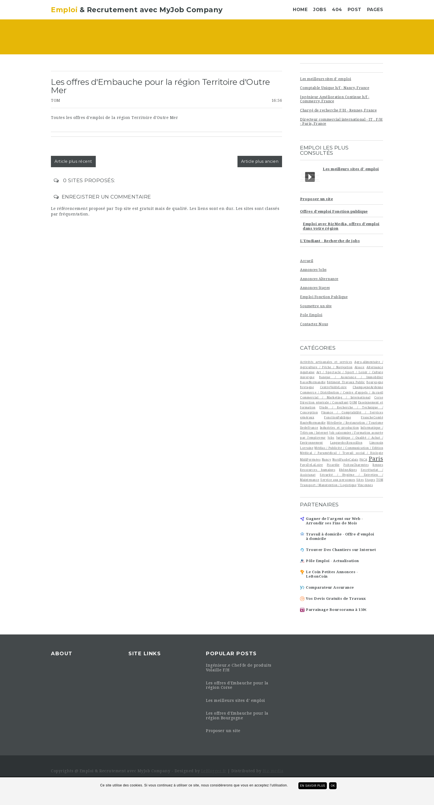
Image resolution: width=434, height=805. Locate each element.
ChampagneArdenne (368, 387)
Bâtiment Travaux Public (346, 382)
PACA (363, 459)
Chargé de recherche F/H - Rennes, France (338, 110)
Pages (375, 9)
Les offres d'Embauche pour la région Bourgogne (237, 715)
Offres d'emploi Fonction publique (334, 211)
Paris (376, 458)
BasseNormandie (313, 382)
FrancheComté (372, 417)
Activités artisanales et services (326, 362)
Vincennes (365, 485)
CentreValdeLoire (333, 387)
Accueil (306, 261)
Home (300, 9)
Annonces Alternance (319, 279)
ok (333, 786)
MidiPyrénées (310, 459)
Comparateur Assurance (330, 587)
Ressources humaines (317, 469)
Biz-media (273, 771)
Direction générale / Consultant (324, 402)
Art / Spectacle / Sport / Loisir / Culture (349, 372)
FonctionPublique (337, 417)
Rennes (378, 464)
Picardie (333, 464)
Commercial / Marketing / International (335, 397)
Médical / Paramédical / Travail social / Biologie (341, 452)
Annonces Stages (315, 288)
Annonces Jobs (313, 270)
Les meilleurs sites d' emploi (325, 79)
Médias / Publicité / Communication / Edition (348, 448)
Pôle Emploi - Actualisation (332, 561)
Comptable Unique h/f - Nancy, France (334, 88)
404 (337, 9)
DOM (353, 402)
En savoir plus (312, 786)
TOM (55, 100)
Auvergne (307, 377)
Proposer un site (316, 199)
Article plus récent (73, 161)
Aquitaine (307, 372)
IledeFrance (309, 427)
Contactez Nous (314, 324)
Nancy (326, 459)
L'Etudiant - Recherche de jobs (330, 241)
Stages (370, 479)
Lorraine (306, 448)
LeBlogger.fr (213, 771)
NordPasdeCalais (345, 459)
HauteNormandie (313, 422)
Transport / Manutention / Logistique (328, 485)
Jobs (319, 9)
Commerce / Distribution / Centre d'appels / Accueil (341, 392)
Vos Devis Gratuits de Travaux (336, 598)
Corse (378, 397)
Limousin (376, 442)
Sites (360, 479)
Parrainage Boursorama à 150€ (336, 610)
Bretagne (307, 387)
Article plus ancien (260, 161)
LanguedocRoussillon (346, 442)
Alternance (374, 367)
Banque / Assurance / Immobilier (351, 377)
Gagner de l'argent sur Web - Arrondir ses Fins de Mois (334, 521)
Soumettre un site (316, 306)
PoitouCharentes (356, 464)
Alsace (360, 367)
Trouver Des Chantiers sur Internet (341, 550)
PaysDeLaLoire (311, 464)
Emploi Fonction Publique (324, 297)
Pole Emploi (311, 315)
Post (354, 9)
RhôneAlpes (348, 469)
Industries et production (339, 427)
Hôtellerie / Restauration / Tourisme (355, 422)
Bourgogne (374, 382)
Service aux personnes (337, 479)
